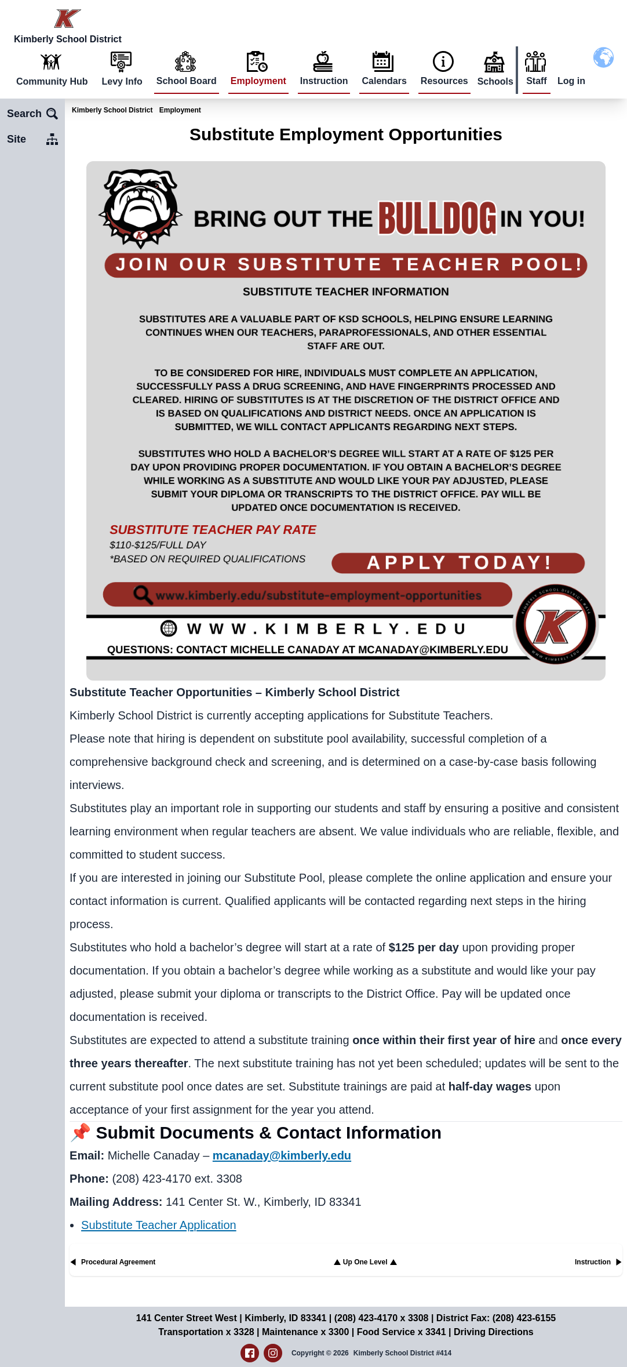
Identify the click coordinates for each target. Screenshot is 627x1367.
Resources (444, 81)
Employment (258, 81)
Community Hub (52, 81)
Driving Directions (494, 1332)
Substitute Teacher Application (158, 1225)
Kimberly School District (112, 110)
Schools (495, 81)
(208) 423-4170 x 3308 (381, 1318)
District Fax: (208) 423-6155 (496, 1318)
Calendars (384, 81)
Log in (571, 81)
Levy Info (122, 81)
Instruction (324, 81)
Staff (536, 81)
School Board (186, 81)
